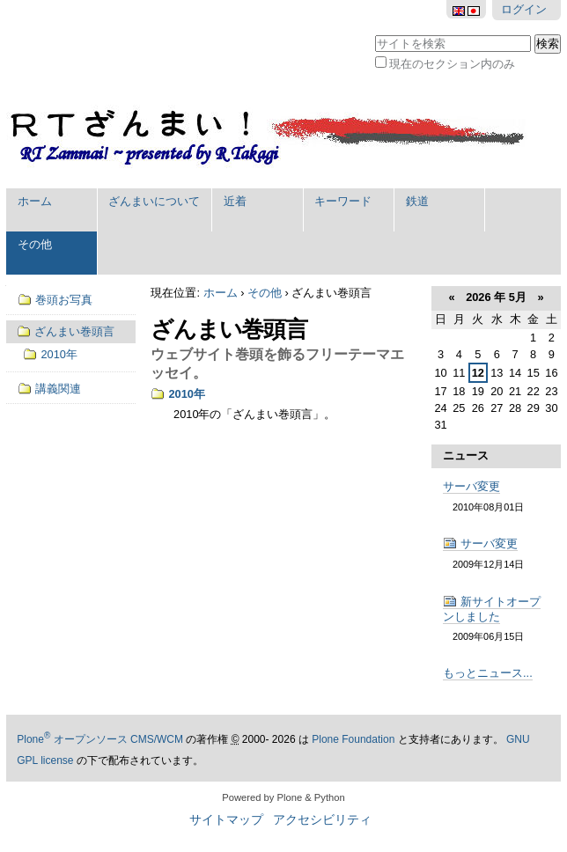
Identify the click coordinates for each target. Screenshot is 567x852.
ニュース (466, 455)
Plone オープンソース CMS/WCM (100, 739)
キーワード (343, 201)
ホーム (35, 201)
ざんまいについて (154, 201)
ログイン (524, 9)
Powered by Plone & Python (283, 797)
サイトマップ (226, 819)
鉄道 (417, 201)
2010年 (186, 393)
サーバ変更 (471, 486)
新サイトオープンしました (492, 609)
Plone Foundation (353, 739)
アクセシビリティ (322, 819)
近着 (235, 201)
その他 (35, 244)
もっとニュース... (488, 672)
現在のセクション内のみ (452, 63)
